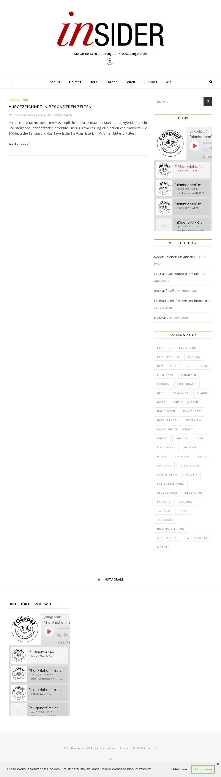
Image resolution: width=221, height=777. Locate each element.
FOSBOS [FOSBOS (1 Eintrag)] (163, 384)
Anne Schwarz (23, 115)
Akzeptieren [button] (203, 769)
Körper (111, 82)
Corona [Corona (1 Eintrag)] (193, 356)
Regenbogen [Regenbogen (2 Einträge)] (167, 492)
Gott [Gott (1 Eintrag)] (161, 402)
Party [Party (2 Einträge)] (203, 456)
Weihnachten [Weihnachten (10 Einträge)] (168, 538)
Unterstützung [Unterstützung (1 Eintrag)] (170, 529)
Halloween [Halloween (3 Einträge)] (166, 411)
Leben (130, 82)
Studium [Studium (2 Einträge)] (186, 501)
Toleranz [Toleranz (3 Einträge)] (165, 519)
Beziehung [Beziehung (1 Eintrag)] (187, 347)
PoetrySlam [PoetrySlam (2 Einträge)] (167, 474)
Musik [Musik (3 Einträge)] (162, 456)
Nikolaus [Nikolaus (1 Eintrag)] (182, 456)
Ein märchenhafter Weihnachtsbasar (180, 300)
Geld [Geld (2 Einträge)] (161, 393)
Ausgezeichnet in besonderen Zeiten (50, 107)
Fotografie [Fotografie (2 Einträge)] (187, 384)
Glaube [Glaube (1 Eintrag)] (202, 393)
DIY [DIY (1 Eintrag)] (187, 365)
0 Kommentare (64, 115)
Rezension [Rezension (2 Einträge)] (193, 492)
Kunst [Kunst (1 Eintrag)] (162, 438)
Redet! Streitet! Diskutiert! (173, 257)
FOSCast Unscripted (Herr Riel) (177, 274)
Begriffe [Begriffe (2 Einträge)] (164, 347)
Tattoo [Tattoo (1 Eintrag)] (163, 510)
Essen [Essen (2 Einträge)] (202, 365)
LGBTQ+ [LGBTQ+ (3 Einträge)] (181, 438)
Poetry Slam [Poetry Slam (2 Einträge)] (190, 465)
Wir (168, 82)
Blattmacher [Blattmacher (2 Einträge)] (168, 356)
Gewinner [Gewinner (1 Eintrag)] (180, 393)
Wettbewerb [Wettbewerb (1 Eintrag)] (197, 538)
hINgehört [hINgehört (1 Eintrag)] (192, 411)
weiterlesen (20, 144)
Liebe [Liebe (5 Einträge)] (200, 438)
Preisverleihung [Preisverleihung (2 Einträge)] (171, 483)
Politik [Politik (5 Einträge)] (191, 474)
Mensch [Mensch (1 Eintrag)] (190, 447)
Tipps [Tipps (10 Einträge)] (182, 510)
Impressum (110, 748)
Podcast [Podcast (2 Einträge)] (164, 465)
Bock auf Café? (165, 290)
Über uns (125, 748)
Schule (55, 82)
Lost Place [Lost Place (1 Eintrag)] (166, 447)
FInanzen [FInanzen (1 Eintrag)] (188, 375)
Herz (94, 82)
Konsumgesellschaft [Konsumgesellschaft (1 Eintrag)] (175, 429)
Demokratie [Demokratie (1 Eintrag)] (167, 365)
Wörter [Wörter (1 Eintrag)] (163, 547)
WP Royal (92, 748)
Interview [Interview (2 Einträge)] (193, 420)
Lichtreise (161, 317)
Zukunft (151, 82)
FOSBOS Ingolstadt (145, 748)
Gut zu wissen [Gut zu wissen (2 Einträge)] (186, 402)
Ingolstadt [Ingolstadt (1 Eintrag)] (167, 420)
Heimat (75, 82)
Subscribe (210, 157)
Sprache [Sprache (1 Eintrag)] (164, 501)
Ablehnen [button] (180, 769)
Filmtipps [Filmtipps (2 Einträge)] (165, 375)
